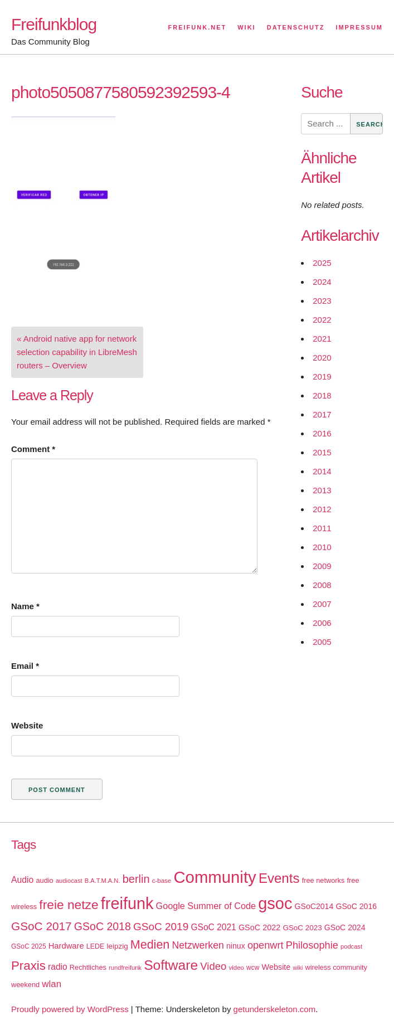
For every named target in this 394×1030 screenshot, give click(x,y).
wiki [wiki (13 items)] (298, 967)
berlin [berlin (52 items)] (136, 879)
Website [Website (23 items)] (276, 967)
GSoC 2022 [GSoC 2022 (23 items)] (259, 927)
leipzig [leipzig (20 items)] (117, 946)
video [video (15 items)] (236, 967)
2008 (322, 585)
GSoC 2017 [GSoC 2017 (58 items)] (41, 926)
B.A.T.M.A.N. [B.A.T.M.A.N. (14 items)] (102, 880)
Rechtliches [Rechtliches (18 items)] (88, 967)
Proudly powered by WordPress (70, 1009)
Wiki (246, 27)
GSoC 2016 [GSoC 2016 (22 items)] (356, 906)
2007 (322, 604)
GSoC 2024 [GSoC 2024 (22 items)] (345, 927)
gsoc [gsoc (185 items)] (275, 903)
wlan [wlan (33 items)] (51, 984)
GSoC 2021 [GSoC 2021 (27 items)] (213, 927)
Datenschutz (296, 27)
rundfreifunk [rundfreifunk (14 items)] (125, 967)
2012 (322, 509)
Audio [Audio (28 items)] (22, 880)
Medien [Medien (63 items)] (149, 944)
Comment (33, 449)
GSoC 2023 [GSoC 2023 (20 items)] (302, 928)
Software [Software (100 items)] (171, 965)
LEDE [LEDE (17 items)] (95, 946)
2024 (322, 281)
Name (25, 606)
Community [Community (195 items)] (214, 877)
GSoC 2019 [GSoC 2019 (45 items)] (160, 926)
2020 (322, 357)
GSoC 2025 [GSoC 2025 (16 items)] (28, 946)
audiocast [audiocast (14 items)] (69, 880)
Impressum (359, 27)
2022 (322, 319)
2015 (322, 452)
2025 (322, 263)
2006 (322, 623)
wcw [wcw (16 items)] (252, 967)
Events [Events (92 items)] (279, 878)
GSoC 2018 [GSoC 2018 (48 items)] (102, 926)
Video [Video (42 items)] (213, 966)
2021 (322, 338)
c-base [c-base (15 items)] (161, 880)
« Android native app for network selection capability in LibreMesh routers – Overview (77, 352)
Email (25, 666)
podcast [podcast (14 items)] (351, 946)
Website (27, 725)
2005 (322, 642)
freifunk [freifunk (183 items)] (127, 903)
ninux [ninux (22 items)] (235, 945)
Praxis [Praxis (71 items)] (28, 966)
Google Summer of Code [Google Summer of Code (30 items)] (206, 906)
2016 (322, 433)
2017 (322, 414)
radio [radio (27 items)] (57, 966)
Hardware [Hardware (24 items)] (66, 945)
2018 (322, 395)
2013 (322, 490)
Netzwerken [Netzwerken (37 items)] (197, 945)
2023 (322, 300)
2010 (322, 547)
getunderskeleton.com (275, 1009)
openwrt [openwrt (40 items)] (265, 945)
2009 (322, 566)
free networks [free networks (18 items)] (323, 880)
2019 (322, 376)
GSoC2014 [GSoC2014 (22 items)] (314, 906)
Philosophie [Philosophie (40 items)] (312, 945)
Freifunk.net (197, 27)
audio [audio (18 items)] (44, 880)
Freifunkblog (53, 24)
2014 (322, 471)
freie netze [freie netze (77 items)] (68, 904)
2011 (322, 528)
